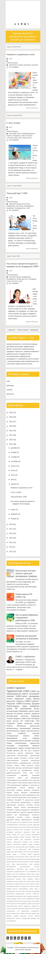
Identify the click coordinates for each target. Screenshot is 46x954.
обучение (35, 733)
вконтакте (10, 394)
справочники (11, 768)
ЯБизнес (14, 859)
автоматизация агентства (19, 204)
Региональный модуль (22, 856)
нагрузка (18, 879)
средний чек (35, 906)
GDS (37, 721)
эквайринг (32, 847)
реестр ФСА (16, 903)
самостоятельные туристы (15, 906)
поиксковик (28, 839)
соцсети (34, 65)
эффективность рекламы (30, 820)
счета (19, 780)
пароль (37, 886)
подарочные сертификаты (30, 810)
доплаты (36, 829)
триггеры (36, 844)
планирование (11, 775)
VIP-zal (28, 852)
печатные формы (13, 758)
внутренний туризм (27, 861)
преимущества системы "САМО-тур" (27, 893)
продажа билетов (33, 812)
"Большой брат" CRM (17, 193)
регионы (29, 901)
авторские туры (22, 859)
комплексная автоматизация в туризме (24, 802)
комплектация (11, 805)
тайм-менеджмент (13, 760)
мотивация (35, 718)
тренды (30, 844)
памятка (32, 886)
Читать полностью (32, 108)
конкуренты (35, 790)
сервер (26, 906)
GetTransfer (36, 849)
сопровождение (12, 780)
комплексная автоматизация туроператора (23, 755)
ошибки (22, 837)
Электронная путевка (25, 824)
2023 (11, 426)
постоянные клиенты (22, 714)
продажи (16, 136)
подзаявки (24, 775)
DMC (8, 822)
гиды (13, 864)
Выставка (13, 822)
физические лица (25, 797)
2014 (11, 542)
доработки (35, 714)
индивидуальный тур (20, 871)
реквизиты (24, 903)
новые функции (24, 65)
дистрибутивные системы (29, 866)
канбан (28, 874)
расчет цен (23, 778)
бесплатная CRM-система (26, 827)
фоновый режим (31, 913)
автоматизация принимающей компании (23, 728)
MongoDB (18, 800)
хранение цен (11, 847)
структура (21, 908)
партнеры (24, 792)
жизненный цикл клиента (25, 869)
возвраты (9, 829)
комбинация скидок (32, 753)
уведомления (25, 911)
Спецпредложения (12, 824)
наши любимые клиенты (31, 879)
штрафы (34, 797)
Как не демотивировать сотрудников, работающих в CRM (26, 618)
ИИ (17, 822)
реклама (28, 741)
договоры (27, 790)
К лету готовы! (13, 123)
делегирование (11, 866)
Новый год (35, 783)
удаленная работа (13, 820)
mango (14, 854)
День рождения (33, 751)
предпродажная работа (17, 694)
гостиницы (35, 741)
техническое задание (20, 844)
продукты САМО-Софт (22, 718)
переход (17, 810)
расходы (23, 901)
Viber (32, 852)
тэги (18, 911)
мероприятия (10, 879)
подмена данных (12, 889)
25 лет (15, 849)
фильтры (19, 768)
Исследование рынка (25, 822)
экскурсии (24, 760)
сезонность (35, 815)
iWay (35, 852)
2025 (11, 417)
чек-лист (30, 916)
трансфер (36, 817)
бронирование (12, 748)
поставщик (36, 839)
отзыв (37, 773)
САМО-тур (34, 691)
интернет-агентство (32, 748)
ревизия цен (12, 815)
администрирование (13, 773)
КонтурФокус (10, 856)
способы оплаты (23, 817)
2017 (11, 529)
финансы (35, 746)
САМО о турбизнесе (25, 656)
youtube (9, 390)
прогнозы (24, 812)
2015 (11, 538)
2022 (11, 431)
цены (27, 847)
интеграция (34, 694)
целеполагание (20, 847)
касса (33, 874)
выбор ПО (12, 708)
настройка (10, 746)
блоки (25, 773)
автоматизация (15, 277)
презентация (10, 893)
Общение (10, 208)
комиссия (9, 876)
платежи (10, 718)
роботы (29, 903)
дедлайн (36, 864)
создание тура (27, 842)
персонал (9, 839)
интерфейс (10, 832)
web (25, 751)
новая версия (32, 699)
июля (13, 470)
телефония (11, 723)
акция (8, 827)
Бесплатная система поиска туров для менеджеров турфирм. (26, 573)
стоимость (36, 842)
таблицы (9, 844)
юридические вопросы (14, 918)
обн (14, 884)
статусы (9, 908)
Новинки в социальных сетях (21, 54)
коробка (9, 792)
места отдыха (25, 834)
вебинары (10, 385)
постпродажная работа (15, 741)
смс (30, 906)
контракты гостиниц (25, 805)
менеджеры (29, 206)
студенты (27, 908)
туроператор (26, 708)
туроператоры (11, 911)
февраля (14, 514)
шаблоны (25, 780)
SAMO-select (27, 138)
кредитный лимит (29, 832)
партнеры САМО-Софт (32, 837)
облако (16, 765)
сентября (14, 461)
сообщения (10, 817)
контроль (20, 206)
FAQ (29, 849)
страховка (15, 908)
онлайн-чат (32, 884)
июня (13, 475)
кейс (31, 773)
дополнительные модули (16, 731)
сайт (8, 381)
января (13, 519)
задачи (21, 748)
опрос (37, 884)
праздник (36, 891)
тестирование (23, 746)
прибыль (9, 842)
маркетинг (13, 65)
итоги (25, 738)
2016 (11, 533)
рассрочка (18, 901)
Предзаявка (23, 711)
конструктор (18, 832)
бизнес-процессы (12, 861)
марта (13, 509)
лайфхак (15, 876)
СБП (34, 856)
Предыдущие (34, 330)
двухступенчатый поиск (24, 864)
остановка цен (24, 886)
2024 (11, 421)
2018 (11, 524)
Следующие (11, 330)
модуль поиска (20, 807)
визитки (37, 827)
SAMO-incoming (23, 704)
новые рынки (31, 881)
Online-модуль (13, 706)
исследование (32, 871)
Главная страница (23, 330)
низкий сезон (23, 881)
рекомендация (24, 815)
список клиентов (12, 797)
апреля (13, 484)
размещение (10, 901)
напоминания (35, 834)
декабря (14, 448)
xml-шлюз (23, 854)
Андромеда (35, 716)
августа (14, 466)
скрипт (37, 758)
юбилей (37, 916)
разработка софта (20, 795)
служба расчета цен (15, 751)
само (37, 903)
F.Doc (30, 780)
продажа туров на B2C (18, 898)
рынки (34, 903)
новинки (10, 696)
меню (37, 876)
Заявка (9, 743)
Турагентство (12, 138)
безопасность (11, 753)
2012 (11, 551)
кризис (16, 792)
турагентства (34, 726)
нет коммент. (14, 67)
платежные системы (27, 758)
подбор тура (18, 839)
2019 (11, 444)
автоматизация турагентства (27, 743)
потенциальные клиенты (18, 736)
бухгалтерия (11, 790)
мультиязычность (33, 807)
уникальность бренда (18, 913)
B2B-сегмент (23, 849)
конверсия (22, 733)
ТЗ (23, 800)
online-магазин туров (25, 783)
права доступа (22, 279)
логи (18, 834)
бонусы (36, 709)
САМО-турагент (26, 136)
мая (12, 479)
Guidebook (10, 800)
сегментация (17, 842)
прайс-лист (16, 812)
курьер (14, 834)
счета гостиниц (34, 908)
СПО (8, 785)
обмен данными (27, 765)
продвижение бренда (32, 898)
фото (37, 913)
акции (29, 859)
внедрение (11, 206)
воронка (20, 753)
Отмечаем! (36, 822)
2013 (11, 547)
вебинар (19, 790)
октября (14, 457)
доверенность (11, 869)
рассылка (11, 701)
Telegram (20, 852)
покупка (9, 812)
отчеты (10, 699)
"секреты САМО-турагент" (27, 701)
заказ (37, 869)
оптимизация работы (13, 886)
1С (38, 797)
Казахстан (36, 854)
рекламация (35, 778)
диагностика (29, 800)
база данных (14, 827)
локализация (22, 876)
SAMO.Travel (10, 852)
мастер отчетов (31, 876)
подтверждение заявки (26, 889)
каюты (37, 874)
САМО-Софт (29, 721)
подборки (35, 738)
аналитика (28, 723)
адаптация (36, 824)
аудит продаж (35, 859)
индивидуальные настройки (29, 763)
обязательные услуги (22, 884)
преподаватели (11, 896)
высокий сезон (15, 133)
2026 (11, 412)
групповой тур (28, 829)
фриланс (9, 916)
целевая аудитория (20, 916)
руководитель (20, 208)
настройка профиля (13, 837)
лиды (24, 706)
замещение (10, 871)
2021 (11, 435)
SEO (16, 852)
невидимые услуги (12, 881)
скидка (37, 765)
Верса (30, 854)
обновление (21, 726)
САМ (31, 856)
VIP (25, 852)
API (21, 721)
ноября (13, 452)
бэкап (19, 861)
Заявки (19, 723)
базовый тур (33, 788)
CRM (19, 138)
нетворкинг (10, 810)
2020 (11, 440)
